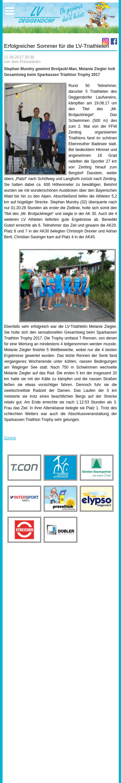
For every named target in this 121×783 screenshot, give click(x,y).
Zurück (10, 438)
